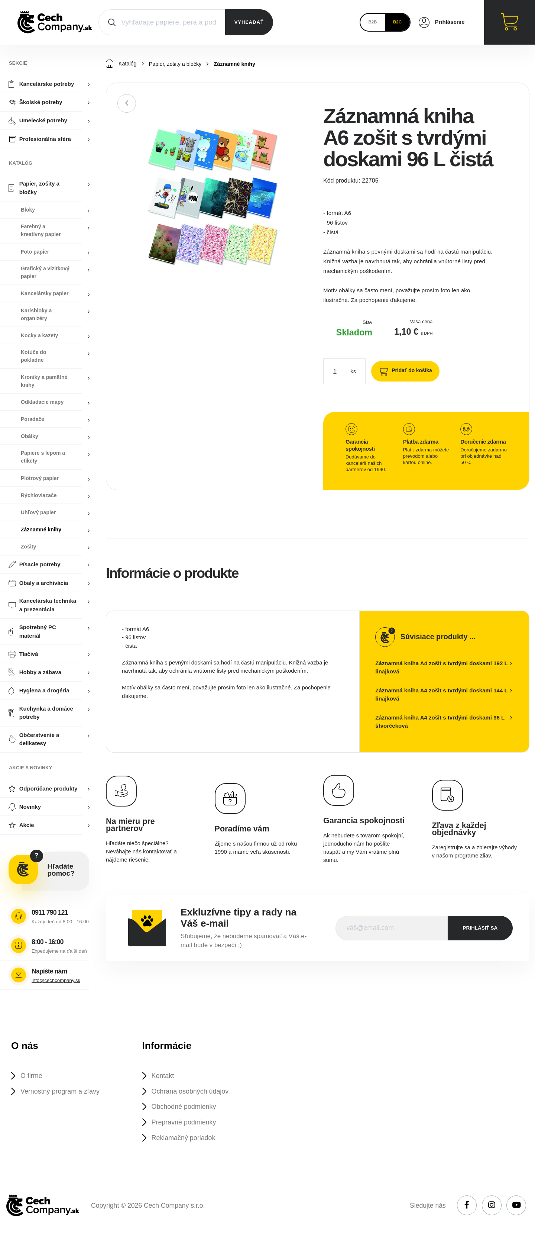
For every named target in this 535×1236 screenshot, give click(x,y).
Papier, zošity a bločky (177, 64)
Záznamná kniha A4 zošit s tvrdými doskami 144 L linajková (441, 695)
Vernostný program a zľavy (62, 1092)
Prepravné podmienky (186, 1124)
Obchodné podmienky (186, 1108)
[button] (300, 129)
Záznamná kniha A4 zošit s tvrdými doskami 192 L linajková (441, 667)
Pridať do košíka (410, 371)
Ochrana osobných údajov (192, 1092)
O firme (32, 1076)
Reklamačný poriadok (185, 1140)
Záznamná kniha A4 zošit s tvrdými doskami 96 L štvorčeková (440, 722)
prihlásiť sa (480, 928)
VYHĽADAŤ (249, 22)
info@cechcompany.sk (56, 980)
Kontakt (164, 1076)
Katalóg (121, 63)
